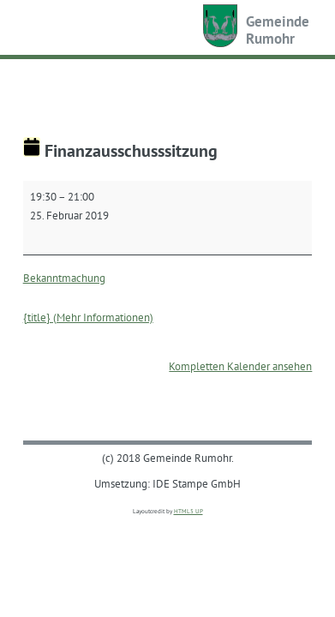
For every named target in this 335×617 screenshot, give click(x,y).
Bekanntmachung (64, 277)
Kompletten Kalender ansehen (240, 366)
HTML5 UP (188, 511)
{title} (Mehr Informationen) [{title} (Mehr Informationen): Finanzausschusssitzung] (88, 317)
